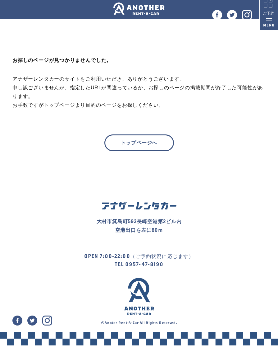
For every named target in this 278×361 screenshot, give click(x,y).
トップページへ (139, 142)
